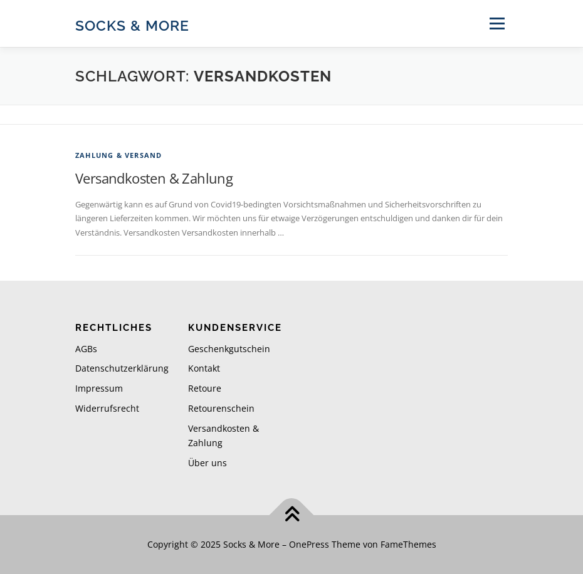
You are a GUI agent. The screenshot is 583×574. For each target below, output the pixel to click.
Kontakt (204, 368)
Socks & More (132, 24)
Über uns (207, 463)
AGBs (86, 349)
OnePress (309, 544)
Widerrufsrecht (107, 408)
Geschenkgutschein (229, 349)
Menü (497, 23)
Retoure (204, 388)
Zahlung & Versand (118, 155)
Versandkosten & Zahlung (154, 178)
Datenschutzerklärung (122, 368)
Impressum (99, 388)
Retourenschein (221, 408)
